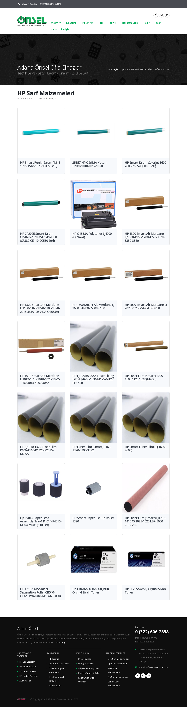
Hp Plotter (88, 23)
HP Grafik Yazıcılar (27, 666)
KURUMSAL (71, 23)
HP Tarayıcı (54, 659)
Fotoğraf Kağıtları (86, 663)
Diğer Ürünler (130, 23)
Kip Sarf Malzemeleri (118, 677)
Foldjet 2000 (54, 685)
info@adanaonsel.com (50, 3)
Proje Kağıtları (84, 659)
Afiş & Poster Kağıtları (88, 668)
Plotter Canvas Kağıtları (89, 673)
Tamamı (60, 642)
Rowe (113, 23)
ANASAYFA (56, 23)
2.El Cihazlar (25, 680)
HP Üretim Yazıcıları (28, 676)
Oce (102, 23)
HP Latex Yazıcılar (27, 671)
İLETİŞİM (65, 29)
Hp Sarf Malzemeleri (117, 663)
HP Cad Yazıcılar (27, 661)
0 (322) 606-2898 (28, 3)
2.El (54, 29)
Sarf (159, 23)
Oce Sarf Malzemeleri (118, 659)
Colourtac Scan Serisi (59, 663)
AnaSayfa (113, 69)
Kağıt (147, 23)
